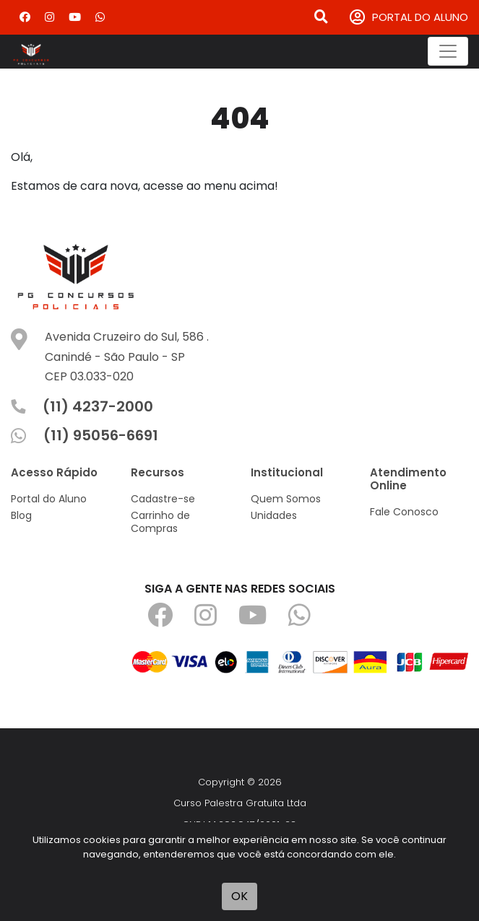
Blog (21, 515)
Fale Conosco (404, 512)
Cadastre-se (163, 499)
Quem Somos (286, 499)
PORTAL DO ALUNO (409, 17)
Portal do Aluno (49, 499)
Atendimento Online (408, 479)
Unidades (274, 515)
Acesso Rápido (54, 472)
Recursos (157, 472)
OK (239, 896)
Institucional (287, 472)
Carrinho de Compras (160, 522)
